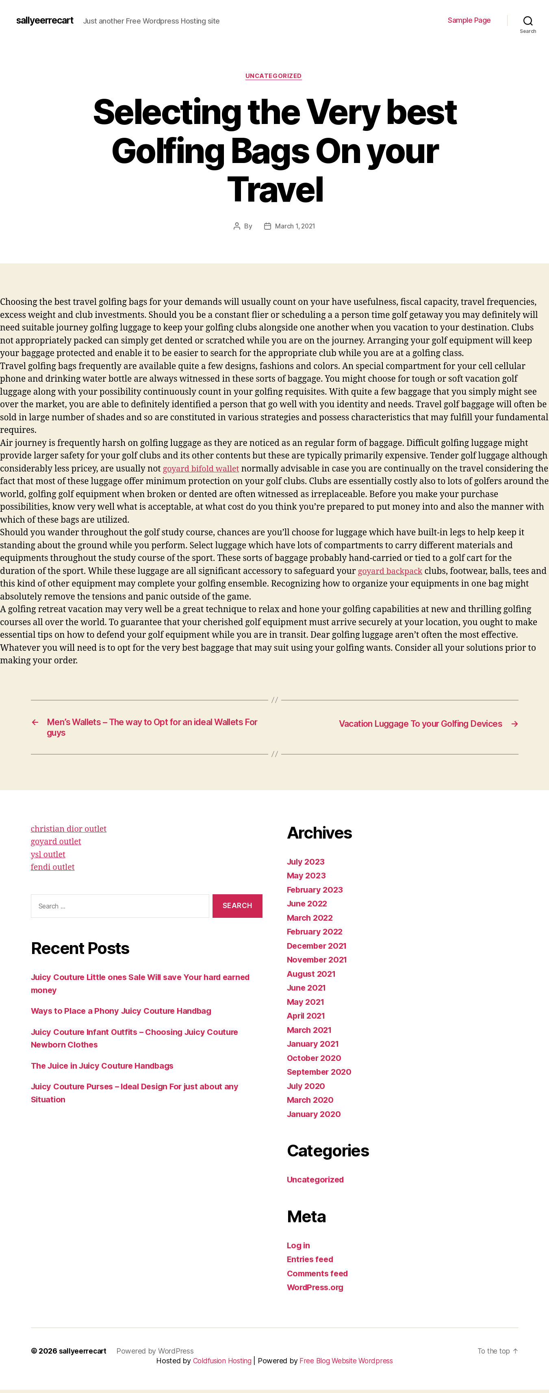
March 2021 (310, 1033)
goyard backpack (392, 572)
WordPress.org (318, 1291)
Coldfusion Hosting (220, 1364)
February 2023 (317, 893)
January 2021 (314, 1047)
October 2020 (315, 1061)
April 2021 (308, 1019)
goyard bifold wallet (203, 469)
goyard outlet (58, 845)
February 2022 (317, 935)
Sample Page (469, 20)
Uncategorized (274, 76)
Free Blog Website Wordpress (348, 1364)
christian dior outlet (71, 832)
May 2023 (307, 879)
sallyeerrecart (47, 20)
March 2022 (311, 921)
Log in (299, 1248)
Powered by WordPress (158, 1354)
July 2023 (307, 865)
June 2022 (308, 907)
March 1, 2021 (295, 227)
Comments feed (320, 1276)
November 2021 (319, 963)
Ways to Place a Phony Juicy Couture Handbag (125, 1014)
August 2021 (313, 977)
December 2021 (319, 949)
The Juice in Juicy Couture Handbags (107, 1069)
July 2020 (307, 1089)
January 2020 (315, 1117)
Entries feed (312, 1263)
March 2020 (311, 1103)
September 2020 (321, 1075)
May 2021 (306, 1005)
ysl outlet (49, 857)
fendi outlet (54, 870)
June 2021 (308, 991)
